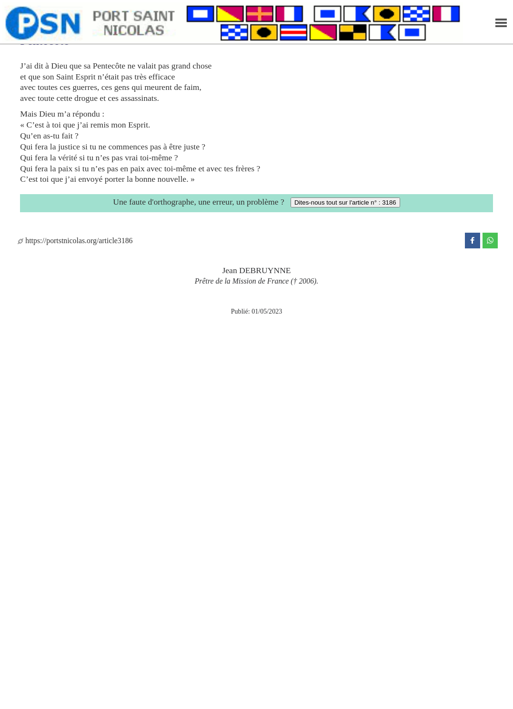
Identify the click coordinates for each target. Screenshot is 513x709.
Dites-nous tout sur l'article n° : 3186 (345, 202)
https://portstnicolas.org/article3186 (75, 240)
